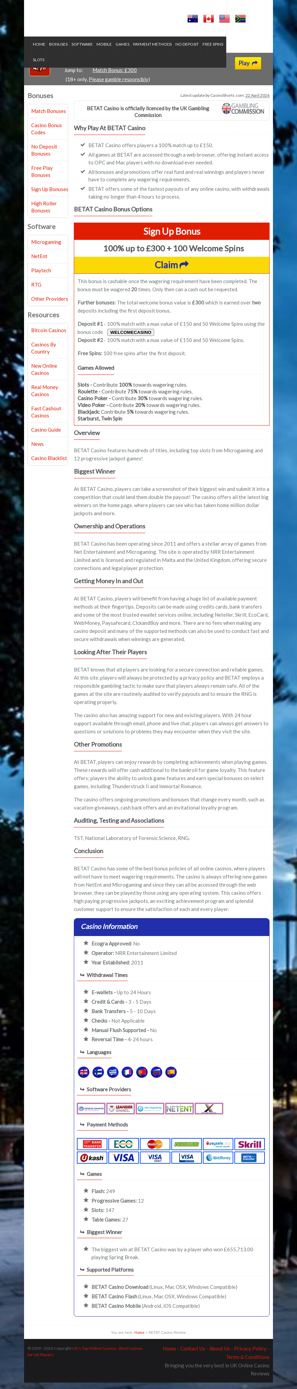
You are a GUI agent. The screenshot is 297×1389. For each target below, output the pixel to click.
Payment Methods (152, 50)
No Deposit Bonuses (44, 156)
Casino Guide (46, 436)
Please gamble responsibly (118, 86)
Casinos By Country (43, 354)
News (37, 450)
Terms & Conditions (248, 1363)
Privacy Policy (250, 1355)
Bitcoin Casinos (48, 337)
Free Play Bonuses (42, 177)
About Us (219, 1355)
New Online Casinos (44, 375)
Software (82, 50)
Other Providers (49, 305)
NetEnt (39, 262)
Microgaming (46, 248)
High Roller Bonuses (44, 213)
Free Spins (213, 50)
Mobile (104, 50)
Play (248, 69)
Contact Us (192, 1355)
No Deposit (187, 50)
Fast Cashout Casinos (46, 418)
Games (122, 50)
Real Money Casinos (44, 397)
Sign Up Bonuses (49, 195)
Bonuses (58, 50)
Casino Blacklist (49, 464)
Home (39, 50)
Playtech (41, 277)
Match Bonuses (48, 117)
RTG (36, 291)
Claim (172, 271)
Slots (232, 50)
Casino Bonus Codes (46, 135)
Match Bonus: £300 (114, 76)
